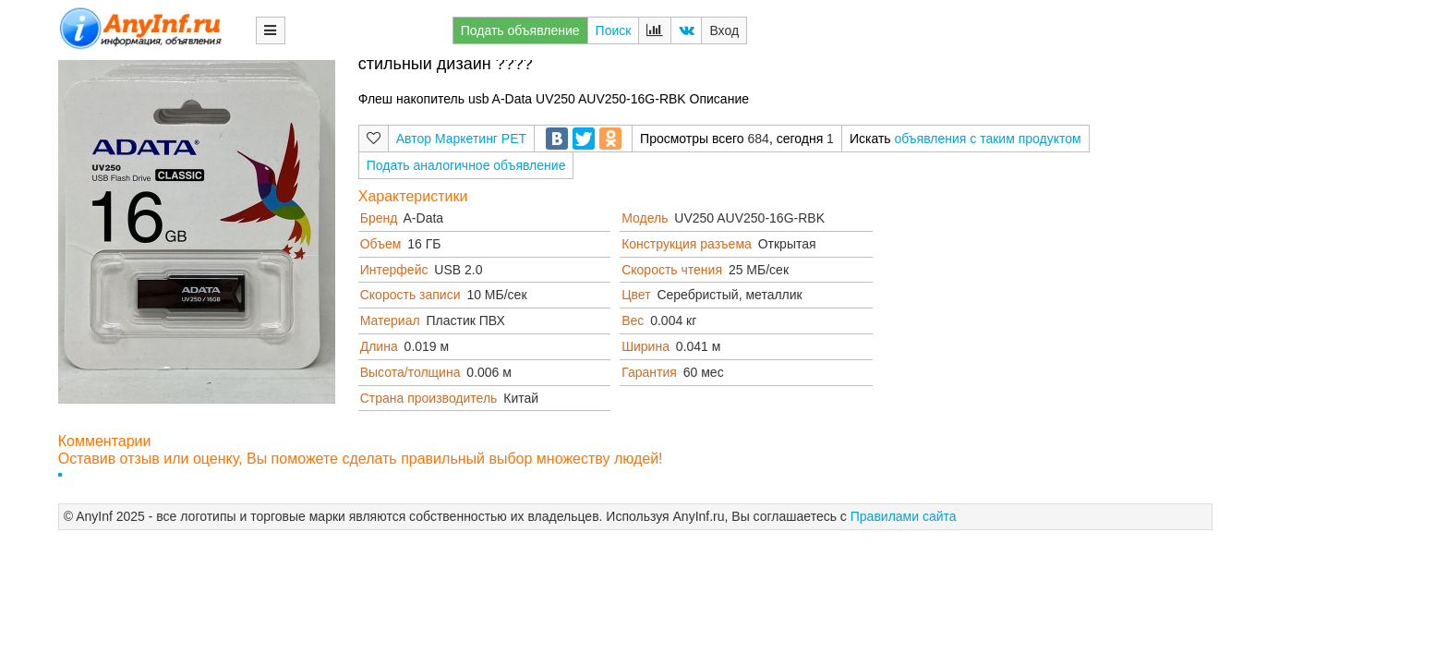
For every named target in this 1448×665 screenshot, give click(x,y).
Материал (390, 320)
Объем (381, 243)
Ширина (645, 346)
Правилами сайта (904, 516)
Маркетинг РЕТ (480, 138)
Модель (644, 218)
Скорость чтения (671, 269)
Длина (379, 346)
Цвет (635, 294)
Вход (724, 30)
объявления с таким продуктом (987, 138)
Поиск (614, 30)
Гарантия (649, 372)
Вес (632, 320)
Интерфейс (394, 269)
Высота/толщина (410, 372)
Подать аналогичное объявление (466, 165)
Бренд (379, 218)
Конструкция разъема (686, 243)
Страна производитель (429, 398)
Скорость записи (410, 294)
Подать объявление (520, 30)
